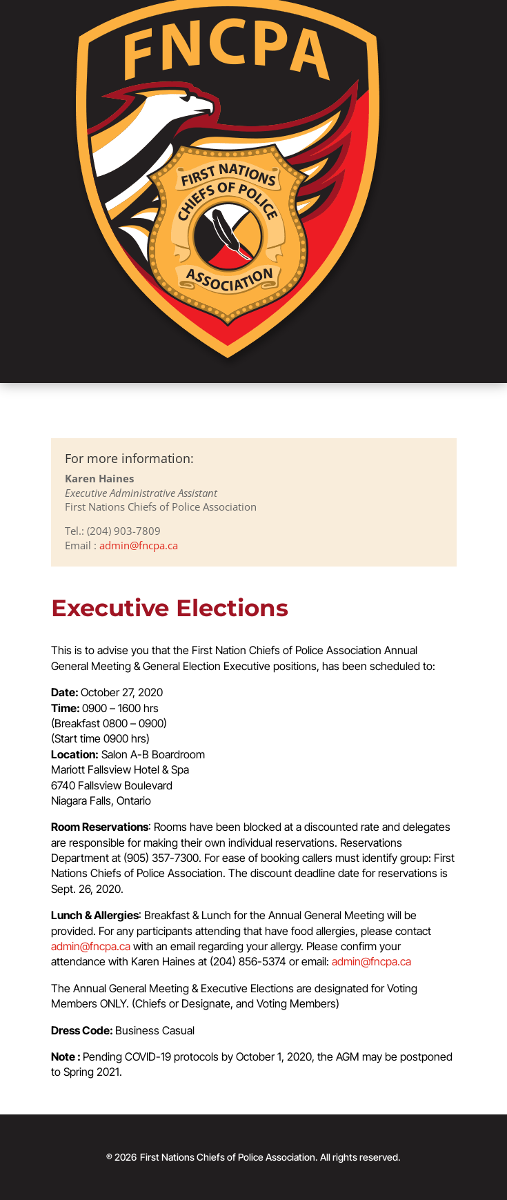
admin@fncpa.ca (138, 545)
